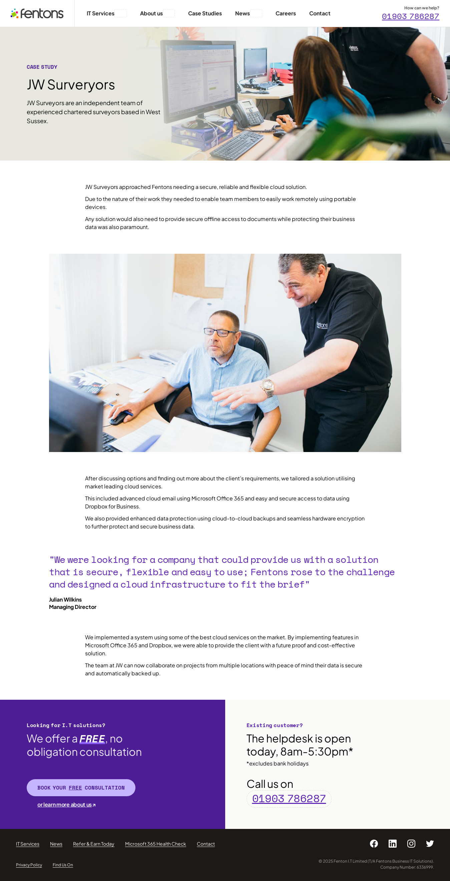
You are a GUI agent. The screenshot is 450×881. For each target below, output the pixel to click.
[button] (120, 13)
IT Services (27, 844)
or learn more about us (64, 805)
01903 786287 (410, 16)
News (56, 844)
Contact (206, 844)
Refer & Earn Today (93, 844)
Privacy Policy (29, 864)
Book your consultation (81, 788)
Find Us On (63, 864)
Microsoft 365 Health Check (155, 844)
